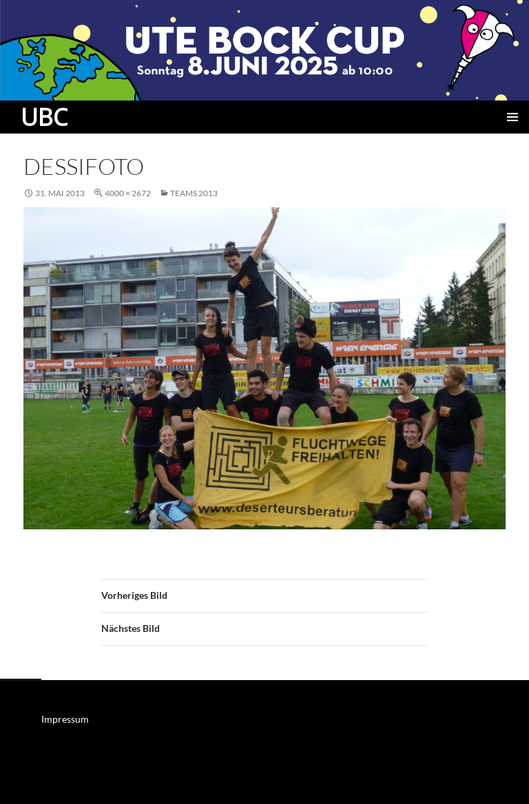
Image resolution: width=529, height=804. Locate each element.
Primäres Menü (512, 117)
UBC (44, 117)
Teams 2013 (194, 193)
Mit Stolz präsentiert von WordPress (86, 787)
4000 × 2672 (128, 193)
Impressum (65, 719)
